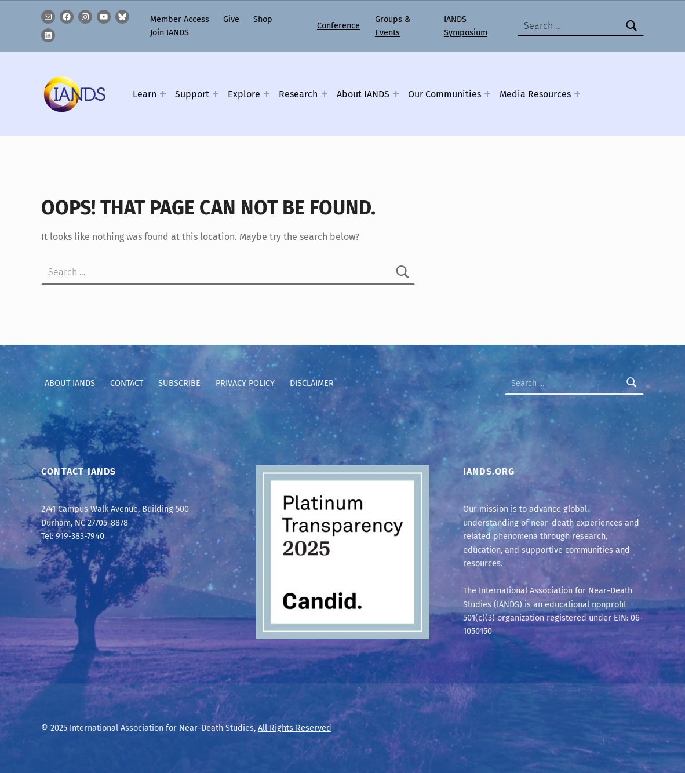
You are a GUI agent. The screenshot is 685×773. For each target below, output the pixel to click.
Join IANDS (169, 32)
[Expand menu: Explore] (266, 94)
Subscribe (179, 383)
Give (231, 19)
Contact (126, 383)
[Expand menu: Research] (324, 94)
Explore (244, 94)
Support (192, 94)
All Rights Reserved (294, 728)
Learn (144, 94)
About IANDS (363, 94)
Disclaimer (312, 383)
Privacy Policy (245, 383)
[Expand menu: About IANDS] (396, 94)
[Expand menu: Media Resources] (577, 94)
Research (298, 94)
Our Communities (444, 94)
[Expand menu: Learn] (163, 94)
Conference (338, 25)
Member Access (179, 19)
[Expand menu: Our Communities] (487, 94)
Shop (262, 19)
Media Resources (535, 94)
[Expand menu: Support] (215, 94)
